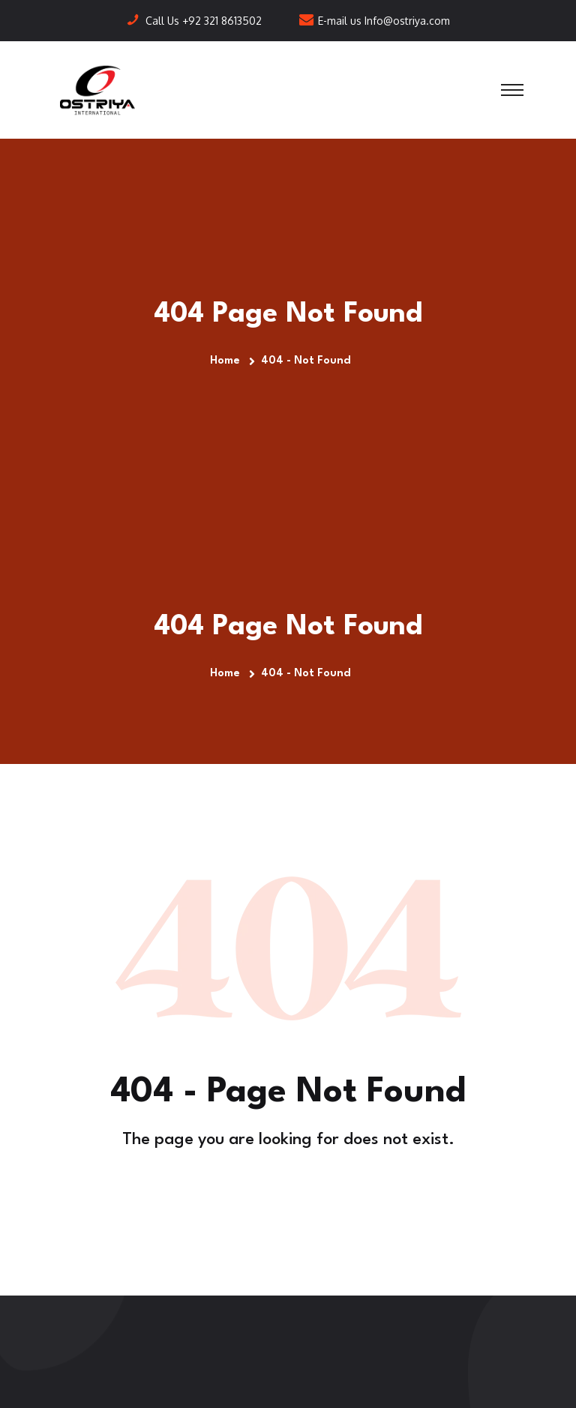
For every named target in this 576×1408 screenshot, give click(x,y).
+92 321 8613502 (222, 20)
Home (228, 361)
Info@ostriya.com (407, 20)
